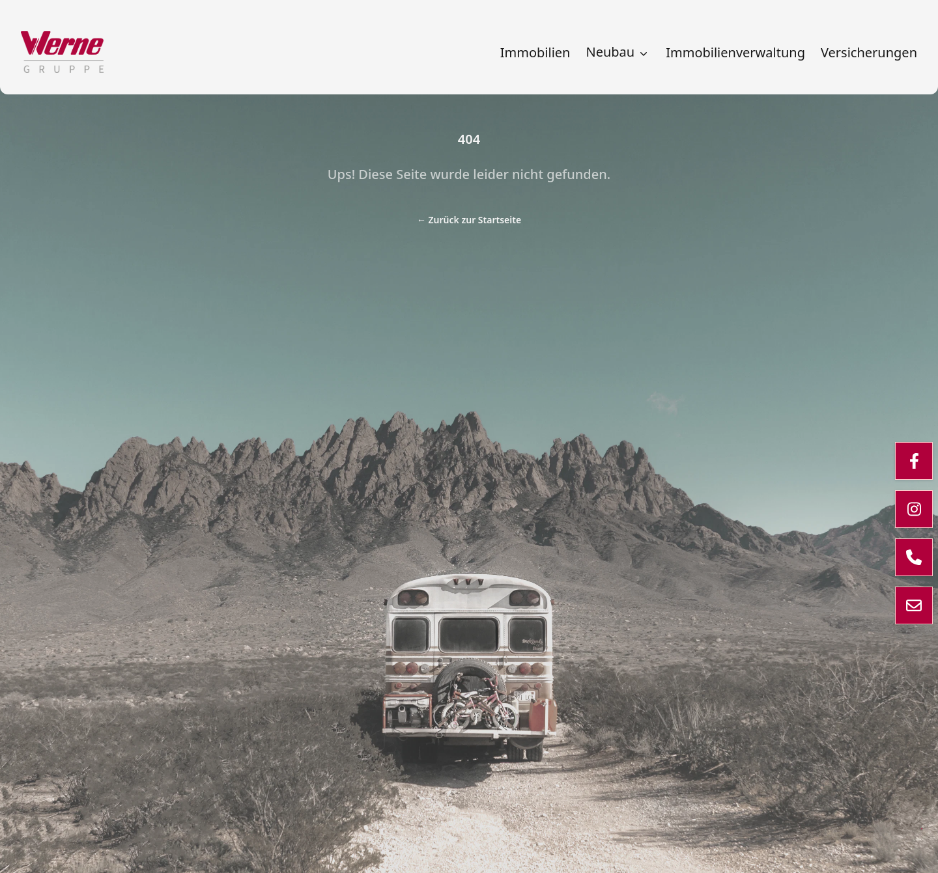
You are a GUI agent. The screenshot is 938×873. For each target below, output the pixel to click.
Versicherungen (869, 53)
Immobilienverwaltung (735, 53)
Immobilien (535, 53)
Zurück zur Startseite (469, 220)
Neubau (618, 52)
